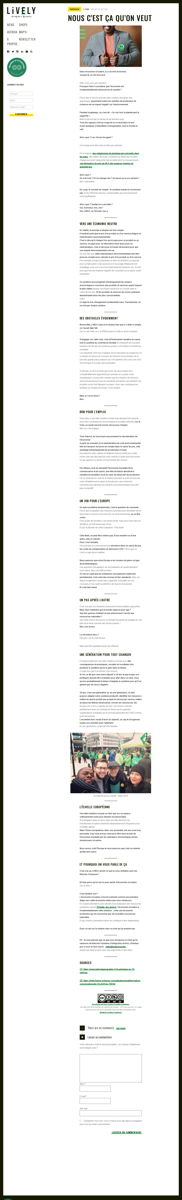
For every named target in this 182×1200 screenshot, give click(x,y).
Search (31, 52)
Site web (84, 1108)
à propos (12, 41)
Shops (23, 24)
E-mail (83, 1096)
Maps (23, 31)
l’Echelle (101, 907)
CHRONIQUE (75, 9)
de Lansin (110, 907)
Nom (83, 1084)
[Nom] (21, 100)
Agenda (12, 31)
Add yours (121, 1028)
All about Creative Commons (111, 1012)
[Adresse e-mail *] (21, 107)
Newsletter (27, 39)
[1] (81, 969)
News (10, 24)
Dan (87, 9)
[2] (81, 980)
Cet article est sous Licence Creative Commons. (110, 1004)
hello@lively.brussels (116, 947)
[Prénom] (21, 94)
